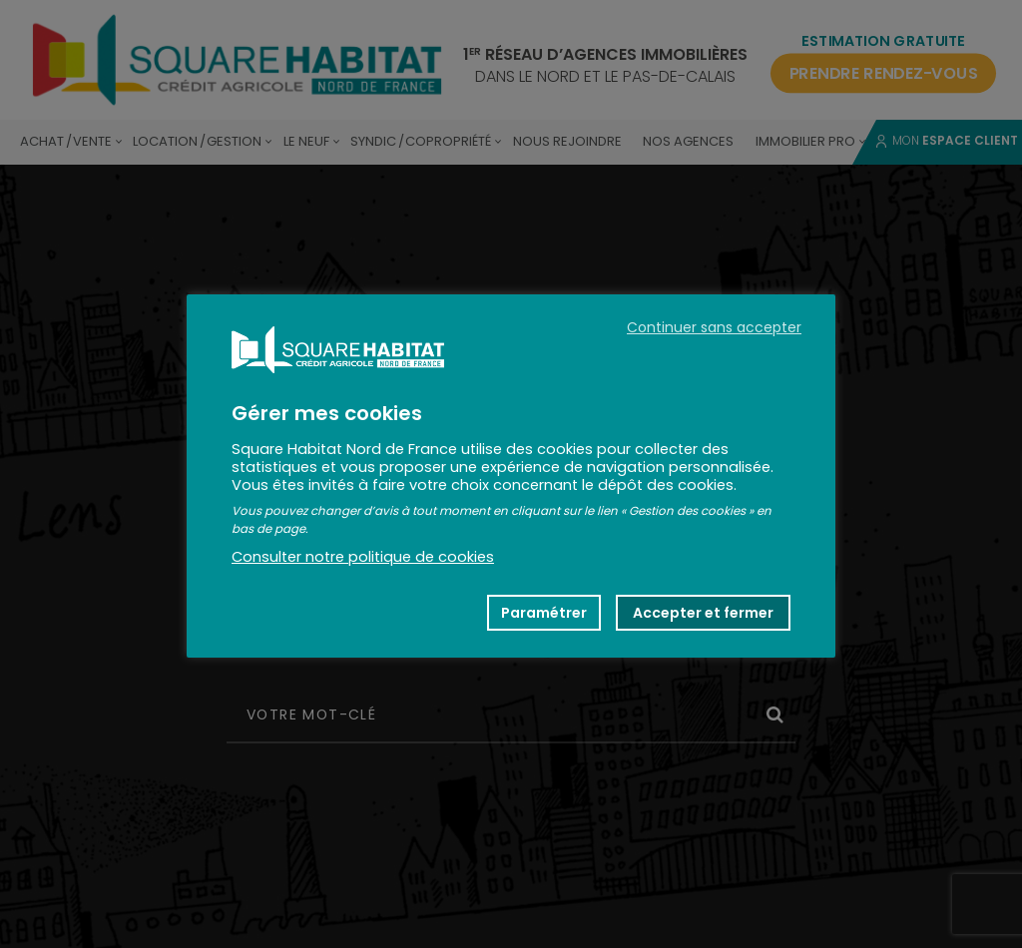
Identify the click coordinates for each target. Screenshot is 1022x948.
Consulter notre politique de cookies (363, 557)
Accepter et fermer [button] (703, 613)
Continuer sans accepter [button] (714, 327)
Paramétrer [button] (544, 613)
